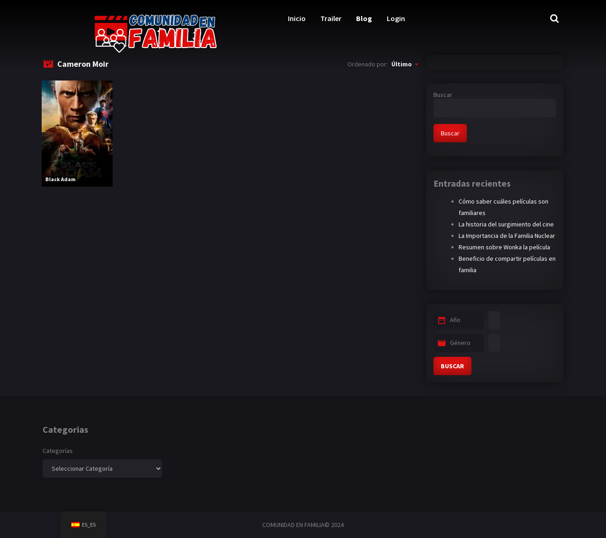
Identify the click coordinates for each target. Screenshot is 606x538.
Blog (364, 18)
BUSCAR (452, 366)
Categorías (58, 451)
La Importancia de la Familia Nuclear (507, 235)
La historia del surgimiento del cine (506, 224)
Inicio (297, 18)
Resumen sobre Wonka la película (504, 247)
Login (396, 18)
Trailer (330, 18)
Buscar (442, 95)
